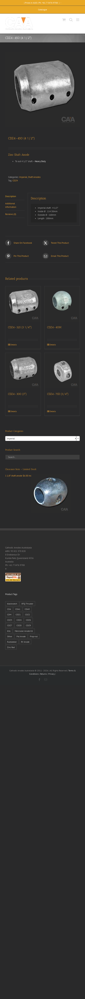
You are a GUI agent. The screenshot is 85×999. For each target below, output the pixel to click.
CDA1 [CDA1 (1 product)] (17, 609)
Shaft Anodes (34, 177)
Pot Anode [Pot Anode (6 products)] (21, 636)
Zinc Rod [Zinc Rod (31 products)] (11, 647)
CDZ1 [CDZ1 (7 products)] (18, 614)
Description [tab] (10, 196)
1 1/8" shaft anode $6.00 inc (38, 475)
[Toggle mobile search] (71, 20)
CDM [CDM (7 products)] (9, 614)
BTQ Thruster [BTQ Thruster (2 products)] (27, 603)
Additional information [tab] (10, 205)
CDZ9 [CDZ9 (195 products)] (28, 625)
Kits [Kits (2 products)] (8, 631)
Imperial (23, 177)
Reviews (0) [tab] (10, 214)
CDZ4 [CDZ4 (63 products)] (19, 620)
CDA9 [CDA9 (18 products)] (27, 609)
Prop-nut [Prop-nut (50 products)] (34, 636)
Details (13, 344)
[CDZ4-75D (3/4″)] (62, 370)
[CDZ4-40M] (62, 304)
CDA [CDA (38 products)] (9, 609)
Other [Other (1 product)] (9, 636)
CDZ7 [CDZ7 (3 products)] (9, 625)
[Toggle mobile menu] (78, 20)
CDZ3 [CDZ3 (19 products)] (9, 620)
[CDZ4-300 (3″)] (23, 370)
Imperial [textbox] (41, 438)
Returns (43, 674)
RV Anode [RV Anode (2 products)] (25, 642)
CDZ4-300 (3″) (17, 394)
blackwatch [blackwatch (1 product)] (12, 603)
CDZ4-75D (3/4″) (58, 394)
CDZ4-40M (54, 327)
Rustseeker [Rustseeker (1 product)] (12, 642)
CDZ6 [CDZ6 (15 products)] (28, 620)
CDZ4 (15, 180)
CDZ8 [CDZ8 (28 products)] (19, 625)
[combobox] (42, 438)
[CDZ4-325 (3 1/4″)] (23, 304)
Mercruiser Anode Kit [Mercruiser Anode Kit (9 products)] (24, 631)
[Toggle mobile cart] (64, 20)
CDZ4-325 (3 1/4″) (20, 327)
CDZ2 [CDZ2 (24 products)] (27, 614)
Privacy (51, 674)
